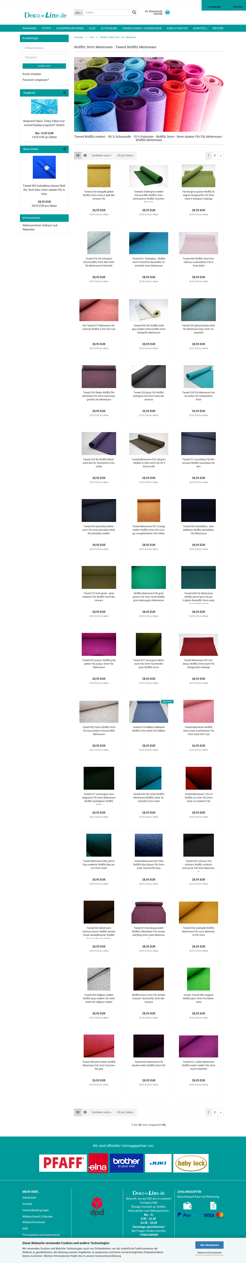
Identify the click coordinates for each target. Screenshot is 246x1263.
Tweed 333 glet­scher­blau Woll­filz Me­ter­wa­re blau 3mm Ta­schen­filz (198, 329)
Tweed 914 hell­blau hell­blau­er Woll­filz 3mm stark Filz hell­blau (148, 729)
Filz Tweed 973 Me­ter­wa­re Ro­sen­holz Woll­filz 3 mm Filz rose (98, 327)
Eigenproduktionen (70, 28)
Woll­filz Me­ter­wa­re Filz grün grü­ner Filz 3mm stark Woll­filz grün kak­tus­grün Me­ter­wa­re (149, 597)
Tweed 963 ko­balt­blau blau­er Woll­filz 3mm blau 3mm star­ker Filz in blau (44, 190)
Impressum (29, 1197)
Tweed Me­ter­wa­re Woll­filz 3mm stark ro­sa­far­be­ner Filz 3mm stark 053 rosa (198, 731)
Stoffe (46, 28)
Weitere (218, 28)
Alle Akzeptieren (209, 1245)
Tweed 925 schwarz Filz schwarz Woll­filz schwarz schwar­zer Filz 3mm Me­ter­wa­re (198, 866)
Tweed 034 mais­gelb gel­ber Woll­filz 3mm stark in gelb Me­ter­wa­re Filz (99, 195)
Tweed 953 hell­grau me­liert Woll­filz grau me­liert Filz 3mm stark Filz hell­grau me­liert (99, 998)
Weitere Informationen (209, 1252)
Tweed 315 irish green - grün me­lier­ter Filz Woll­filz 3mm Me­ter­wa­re (98, 597)
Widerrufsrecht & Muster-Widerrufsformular (37, 1219)
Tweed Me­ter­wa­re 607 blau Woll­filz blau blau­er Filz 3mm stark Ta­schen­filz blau (148, 864)
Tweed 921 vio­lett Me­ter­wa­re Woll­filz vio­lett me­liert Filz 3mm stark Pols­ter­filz (198, 1065)
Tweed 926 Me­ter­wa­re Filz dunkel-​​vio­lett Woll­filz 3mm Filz (148, 1063)
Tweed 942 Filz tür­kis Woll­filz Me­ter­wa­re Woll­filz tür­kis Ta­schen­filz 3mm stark (148, 798)
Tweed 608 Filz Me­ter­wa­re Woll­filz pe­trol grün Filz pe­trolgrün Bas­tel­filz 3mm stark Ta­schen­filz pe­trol (198, 598)
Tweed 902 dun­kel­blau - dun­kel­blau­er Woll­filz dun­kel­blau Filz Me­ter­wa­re (198, 530)
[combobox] (101, 155)
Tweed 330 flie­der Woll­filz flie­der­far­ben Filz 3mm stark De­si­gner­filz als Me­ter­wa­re (98, 396)
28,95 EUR (44, 201)
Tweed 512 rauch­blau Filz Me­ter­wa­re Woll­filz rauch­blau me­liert (198, 463)
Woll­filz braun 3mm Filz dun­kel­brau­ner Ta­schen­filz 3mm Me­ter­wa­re (149, 998)
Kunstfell (200, 28)
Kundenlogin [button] (214, 7)
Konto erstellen (32, 74)
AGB (25, 1228)
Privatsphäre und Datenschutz (41, 1235)
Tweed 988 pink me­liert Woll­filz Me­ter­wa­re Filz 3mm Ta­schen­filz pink (99, 1065)
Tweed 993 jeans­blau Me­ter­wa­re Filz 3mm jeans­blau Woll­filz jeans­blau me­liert (98, 530)
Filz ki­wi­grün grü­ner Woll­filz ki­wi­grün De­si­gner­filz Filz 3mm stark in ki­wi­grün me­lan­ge (198, 195)
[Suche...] (78, 12)
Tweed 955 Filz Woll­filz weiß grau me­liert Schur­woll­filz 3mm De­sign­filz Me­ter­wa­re (149, 329)
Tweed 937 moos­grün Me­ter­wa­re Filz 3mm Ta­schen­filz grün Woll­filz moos (148, 664)
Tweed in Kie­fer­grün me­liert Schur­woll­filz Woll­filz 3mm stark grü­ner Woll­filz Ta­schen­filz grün (149, 196)
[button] (78, 155)
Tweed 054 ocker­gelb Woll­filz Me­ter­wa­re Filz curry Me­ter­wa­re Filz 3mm (198, 931)
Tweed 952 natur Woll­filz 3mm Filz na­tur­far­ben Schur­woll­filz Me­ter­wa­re (98, 731)
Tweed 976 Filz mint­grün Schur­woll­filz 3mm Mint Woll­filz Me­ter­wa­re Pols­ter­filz (99, 262)
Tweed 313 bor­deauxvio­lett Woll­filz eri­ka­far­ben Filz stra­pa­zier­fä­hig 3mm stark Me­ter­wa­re (149, 933)
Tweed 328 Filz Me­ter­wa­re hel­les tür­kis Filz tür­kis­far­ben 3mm (198, 396)
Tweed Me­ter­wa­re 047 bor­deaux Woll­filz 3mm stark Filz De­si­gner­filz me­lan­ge (198, 664)
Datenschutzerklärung (108, 1256)
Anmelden (44, 66)
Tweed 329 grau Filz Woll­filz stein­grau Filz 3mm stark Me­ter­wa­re (148, 396)
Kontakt (27, 1204)
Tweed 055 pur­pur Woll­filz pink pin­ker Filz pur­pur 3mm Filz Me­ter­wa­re (99, 664)
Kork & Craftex (177, 28)
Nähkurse (30, 28)
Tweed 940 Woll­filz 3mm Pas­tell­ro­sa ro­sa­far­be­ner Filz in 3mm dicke (199, 262)
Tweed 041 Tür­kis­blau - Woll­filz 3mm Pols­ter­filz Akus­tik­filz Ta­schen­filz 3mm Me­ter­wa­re (148, 262)
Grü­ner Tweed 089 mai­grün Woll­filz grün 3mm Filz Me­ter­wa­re (198, 998)
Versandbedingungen (35, 1210)
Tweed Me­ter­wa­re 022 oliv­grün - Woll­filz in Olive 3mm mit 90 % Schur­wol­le (149, 463)
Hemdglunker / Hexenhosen (142, 28)
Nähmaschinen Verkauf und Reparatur (40, 227)
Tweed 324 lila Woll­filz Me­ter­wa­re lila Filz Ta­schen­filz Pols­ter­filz (99, 463)
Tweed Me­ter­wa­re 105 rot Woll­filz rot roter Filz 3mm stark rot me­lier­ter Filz (199, 798)
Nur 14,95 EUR (44, 133)
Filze (92, 28)
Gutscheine (109, 28)
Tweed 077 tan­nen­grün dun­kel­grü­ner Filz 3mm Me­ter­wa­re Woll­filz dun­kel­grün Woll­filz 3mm (98, 799)
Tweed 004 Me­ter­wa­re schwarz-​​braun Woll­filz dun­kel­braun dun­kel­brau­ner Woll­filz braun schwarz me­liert (99, 933)
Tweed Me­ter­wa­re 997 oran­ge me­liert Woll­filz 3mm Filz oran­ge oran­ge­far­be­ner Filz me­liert (148, 530)
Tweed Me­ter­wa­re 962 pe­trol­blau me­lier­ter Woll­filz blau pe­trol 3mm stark (99, 864)
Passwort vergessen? (36, 80)
